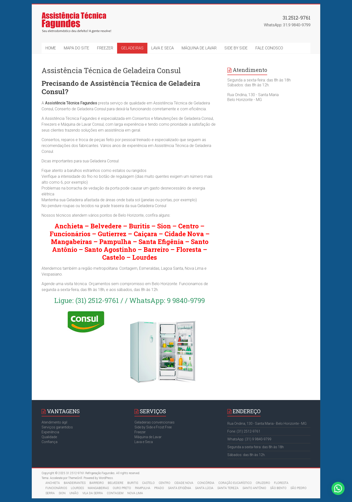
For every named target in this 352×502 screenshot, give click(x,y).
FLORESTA (281, 483)
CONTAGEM (115, 493)
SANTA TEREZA (228, 488)
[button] (339, 493)
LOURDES (77, 488)
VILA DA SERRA (92, 493)
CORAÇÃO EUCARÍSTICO (235, 483)
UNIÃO (73, 493)
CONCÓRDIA (205, 483)
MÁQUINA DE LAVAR (199, 48)
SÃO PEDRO (298, 488)
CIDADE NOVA (183, 483)
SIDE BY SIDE (236, 48)
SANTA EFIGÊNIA (179, 488)
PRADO (159, 488)
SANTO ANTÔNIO (254, 488)
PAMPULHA (142, 488)
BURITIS (132, 483)
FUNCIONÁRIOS (56, 488)
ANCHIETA (52, 483)
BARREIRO (96, 483)
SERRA (50, 493)
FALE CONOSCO (269, 48)
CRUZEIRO (263, 483)
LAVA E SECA (162, 48)
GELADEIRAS (132, 48)
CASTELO (148, 483)
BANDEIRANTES (75, 483)
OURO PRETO (122, 488)
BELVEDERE (115, 483)
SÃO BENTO (278, 488)
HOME (50, 48)
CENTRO (164, 483)
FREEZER (105, 48)
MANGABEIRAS (98, 488)
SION (62, 493)
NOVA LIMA (135, 493)
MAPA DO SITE (76, 48)
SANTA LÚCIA (204, 488)
